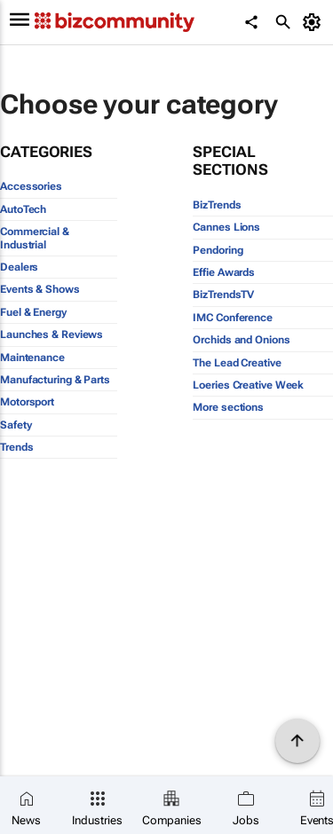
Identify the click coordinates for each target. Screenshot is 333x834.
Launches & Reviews (51, 334)
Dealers (19, 267)
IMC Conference (233, 317)
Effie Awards (224, 272)
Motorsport (27, 402)
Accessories (31, 186)
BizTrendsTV (223, 294)
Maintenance (32, 357)
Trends (16, 447)
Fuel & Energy (33, 312)
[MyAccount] (315, 22)
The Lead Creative (237, 363)
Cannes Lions (226, 227)
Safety (15, 425)
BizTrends (217, 205)
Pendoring (217, 250)
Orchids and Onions (241, 340)
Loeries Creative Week (248, 385)
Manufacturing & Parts (55, 380)
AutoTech (23, 209)
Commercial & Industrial (34, 237)
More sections (228, 407)
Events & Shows (40, 289)
